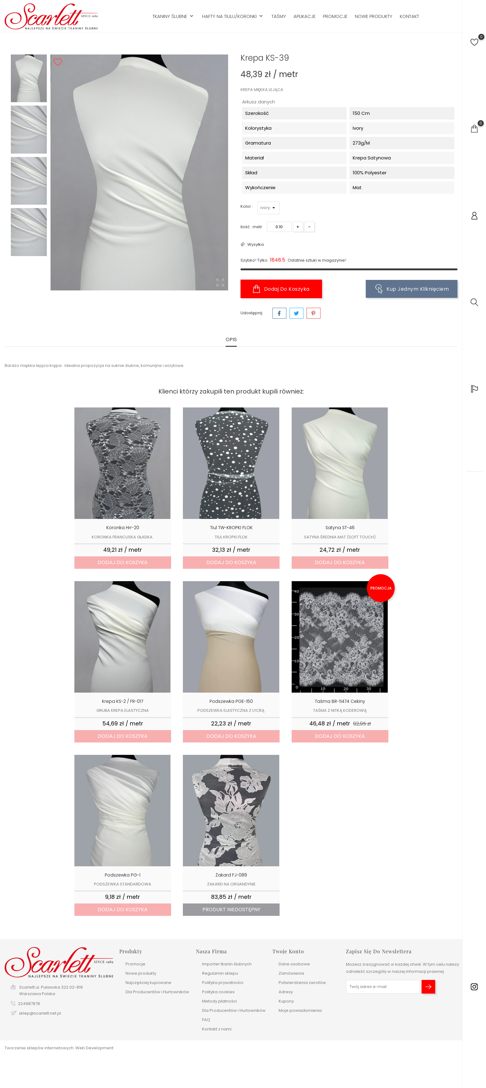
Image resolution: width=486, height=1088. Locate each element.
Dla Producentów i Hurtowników (157, 992)
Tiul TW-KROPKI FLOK (231, 527)
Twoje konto (288, 951)
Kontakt (409, 16)
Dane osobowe (294, 964)
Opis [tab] (231, 340)
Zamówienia (291, 973)
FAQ (206, 1020)
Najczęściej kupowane (148, 983)
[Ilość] (279, 227)
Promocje (335, 16)
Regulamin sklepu (220, 973)
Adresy (286, 992)
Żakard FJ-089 (231, 875)
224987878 (29, 1004)
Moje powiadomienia (300, 1010)
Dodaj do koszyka (281, 289)
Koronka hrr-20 (122, 527)
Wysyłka (255, 244)
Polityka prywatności (222, 983)
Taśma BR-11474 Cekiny (340, 701)
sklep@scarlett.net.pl (40, 1013)
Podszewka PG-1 (122, 875)
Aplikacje (305, 16)
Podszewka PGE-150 (231, 701)
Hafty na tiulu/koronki (233, 16)
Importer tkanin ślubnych (227, 964)
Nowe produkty (373, 16)
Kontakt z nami (217, 1029)
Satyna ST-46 (340, 527)
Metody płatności (219, 1001)
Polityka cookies (218, 992)
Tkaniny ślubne (173, 16)
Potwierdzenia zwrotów (302, 983)
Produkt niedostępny (231, 909)
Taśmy (279, 16)
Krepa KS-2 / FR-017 (122, 701)
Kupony (286, 1001)
